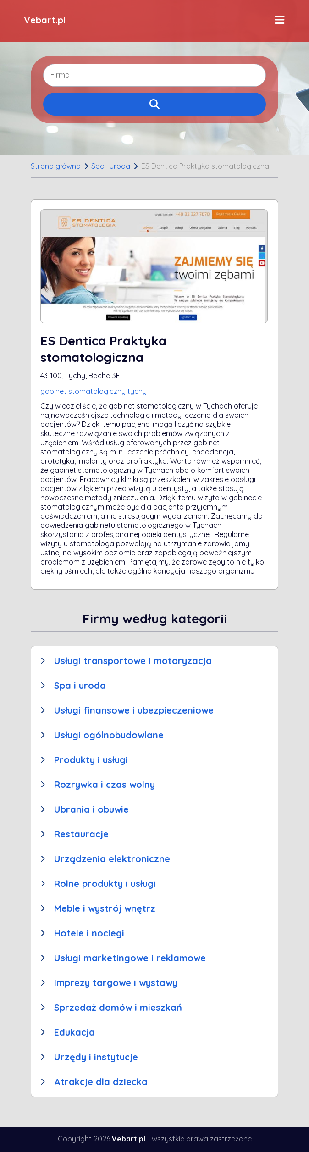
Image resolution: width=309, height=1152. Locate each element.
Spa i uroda (110, 166)
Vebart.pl (45, 20)
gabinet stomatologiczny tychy (93, 391)
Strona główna (56, 166)
